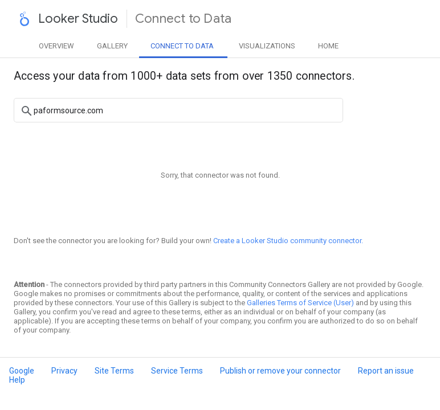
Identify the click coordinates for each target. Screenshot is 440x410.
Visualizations (267, 46)
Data (182, 46)
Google (21, 370)
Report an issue (386, 370)
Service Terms (177, 370)
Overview (56, 46)
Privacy (64, 370)
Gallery (112, 46)
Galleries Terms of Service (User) (300, 302)
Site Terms (114, 370)
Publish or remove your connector (280, 370)
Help (17, 379)
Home (328, 46)
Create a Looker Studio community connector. (288, 240)
